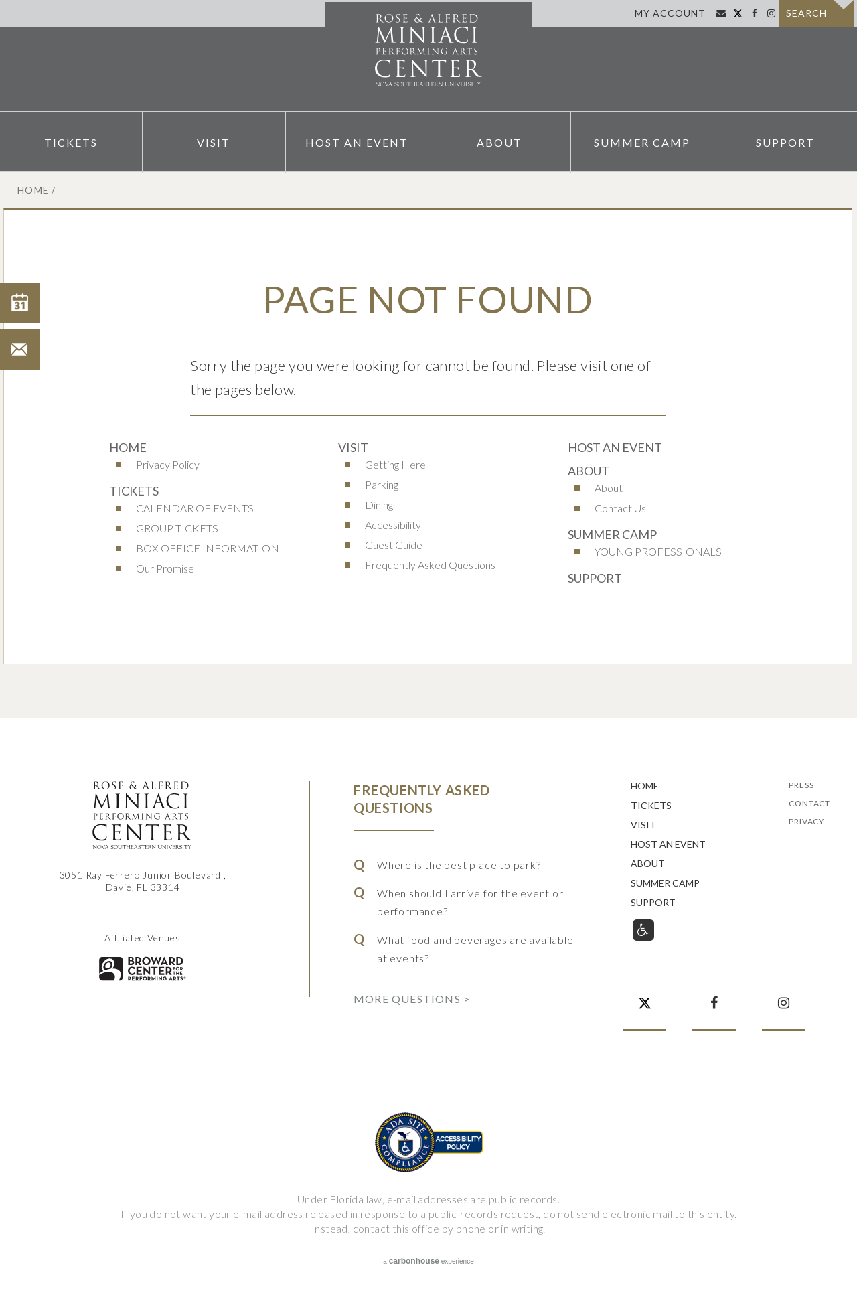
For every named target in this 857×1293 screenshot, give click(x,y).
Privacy (806, 822)
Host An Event (356, 141)
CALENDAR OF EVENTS (195, 508)
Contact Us (620, 508)
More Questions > (412, 998)
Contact (809, 804)
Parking (381, 484)
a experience (428, 1261)
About (499, 141)
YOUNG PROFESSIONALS (658, 551)
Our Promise (165, 568)
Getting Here (395, 464)
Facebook (754, 13)
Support (785, 141)
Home (33, 190)
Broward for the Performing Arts (142, 968)
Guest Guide (393, 544)
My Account (670, 13)
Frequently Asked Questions (430, 564)
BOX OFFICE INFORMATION (207, 548)
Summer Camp (642, 141)
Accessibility (393, 524)
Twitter (737, 13)
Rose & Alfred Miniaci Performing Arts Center (428, 55)
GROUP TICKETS (177, 528)
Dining (379, 504)
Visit (213, 141)
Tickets (71, 141)
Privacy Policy (168, 464)
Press (801, 785)
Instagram (771, 13)
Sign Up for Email (720, 13)
